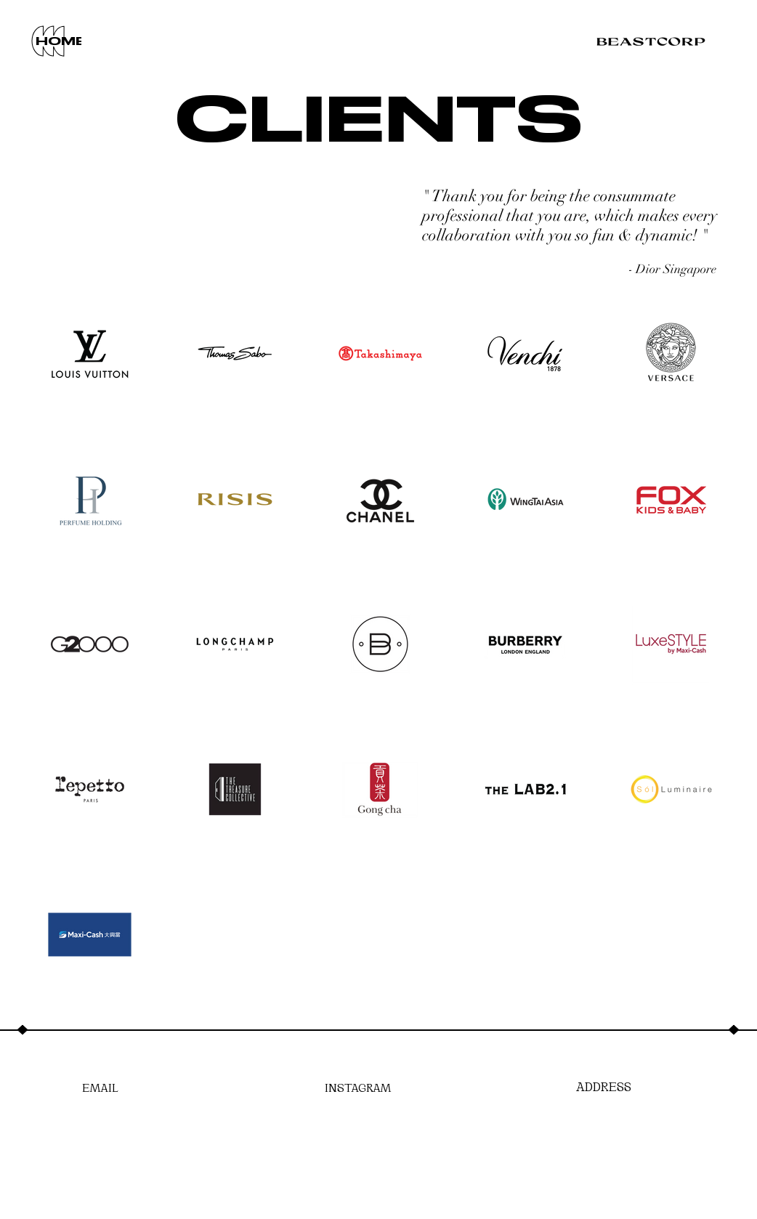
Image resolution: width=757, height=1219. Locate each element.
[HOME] (60, 41)
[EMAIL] (100, 1086)
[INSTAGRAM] (358, 1086)
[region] (50, 41)
